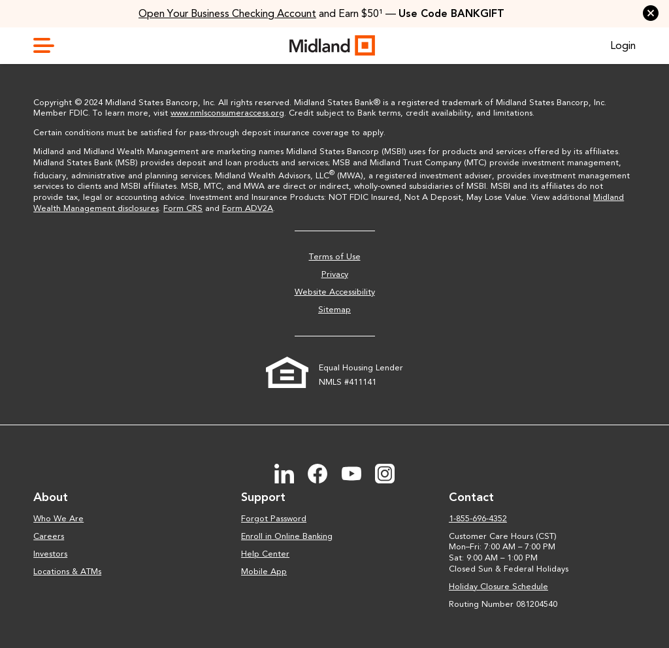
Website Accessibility (335, 292)
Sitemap (334, 309)
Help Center (265, 554)
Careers (48, 536)
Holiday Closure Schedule (498, 586)
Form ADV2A (247, 208)
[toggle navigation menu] (49, 45)
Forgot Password (273, 518)
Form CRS (183, 208)
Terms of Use (335, 256)
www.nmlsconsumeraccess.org (227, 113)
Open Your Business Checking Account (227, 13)
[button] (651, 13)
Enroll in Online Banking (287, 536)
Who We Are (58, 518)
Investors (50, 554)
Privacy (334, 274)
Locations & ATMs (67, 571)
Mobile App (264, 571)
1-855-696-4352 (478, 518)
